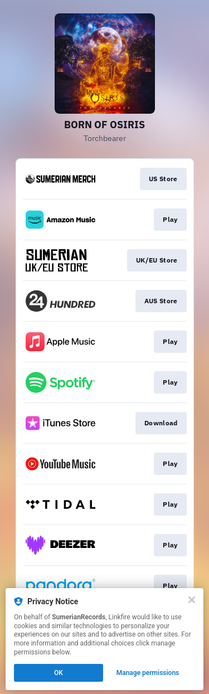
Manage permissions (147, 673)
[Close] (192, 600)
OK (58, 673)
